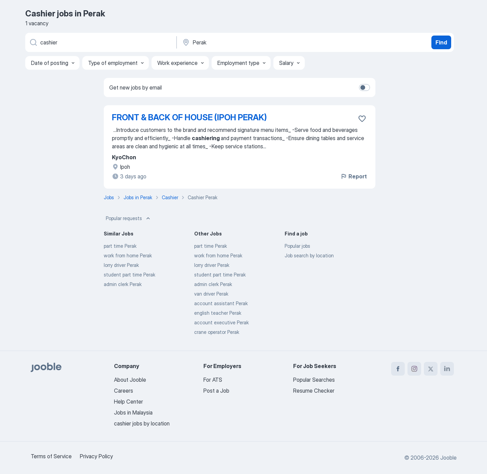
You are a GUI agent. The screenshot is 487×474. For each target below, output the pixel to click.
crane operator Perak (216, 332)
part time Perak (120, 246)
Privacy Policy (96, 456)
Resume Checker (313, 390)
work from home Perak (128, 255)
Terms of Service (51, 456)
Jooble (448, 457)
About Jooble (130, 379)
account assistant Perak (221, 303)
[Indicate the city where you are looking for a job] (253, 42)
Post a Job (216, 390)
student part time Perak (129, 274)
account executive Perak (221, 322)
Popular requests (129, 218)
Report (353, 176)
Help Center (128, 401)
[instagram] (414, 369)
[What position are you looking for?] (100, 42)
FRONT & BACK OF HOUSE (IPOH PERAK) (189, 117)
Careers (123, 390)
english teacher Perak (217, 313)
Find (441, 42)
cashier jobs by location (142, 423)
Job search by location (309, 255)
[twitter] (431, 369)
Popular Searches (314, 379)
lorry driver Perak (121, 265)
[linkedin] (447, 369)
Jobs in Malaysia (133, 412)
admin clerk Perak (123, 284)
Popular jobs (297, 246)
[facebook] (398, 369)
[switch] (364, 87)
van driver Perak (211, 294)
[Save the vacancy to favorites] (362, 118)
